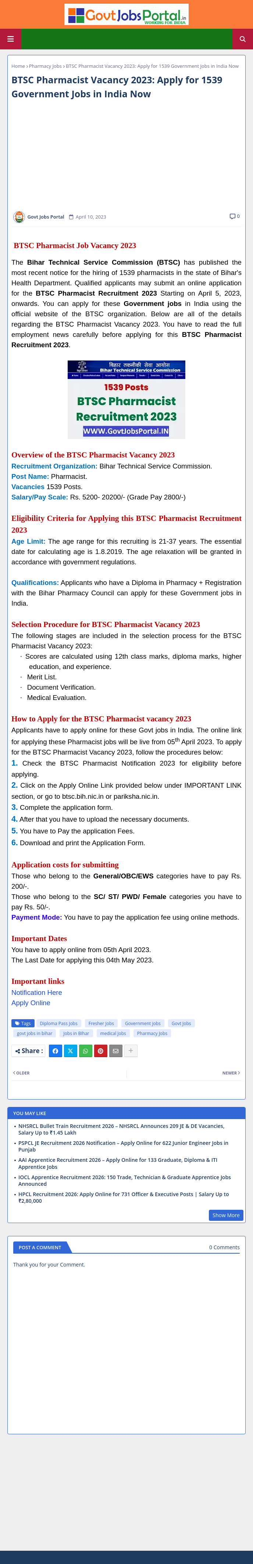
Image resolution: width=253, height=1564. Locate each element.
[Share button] (131, 1051)
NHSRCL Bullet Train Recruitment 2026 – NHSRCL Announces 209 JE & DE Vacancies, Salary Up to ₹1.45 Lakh (121, 1129)
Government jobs (143, 1023)
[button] (242, 39)
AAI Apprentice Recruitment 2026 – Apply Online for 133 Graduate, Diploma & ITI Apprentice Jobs (117, 1163)
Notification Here (36, 992)
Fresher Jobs (101, 1023)
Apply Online (30, 1003)
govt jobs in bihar (34, 1033)
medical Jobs (113, 1033)
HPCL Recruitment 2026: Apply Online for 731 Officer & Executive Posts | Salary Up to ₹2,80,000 (123, 1197)
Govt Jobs (181, 1023)
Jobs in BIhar (76, 1033)
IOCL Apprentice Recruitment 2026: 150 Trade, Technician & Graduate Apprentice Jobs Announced (124, 1180)
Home (18, 66)
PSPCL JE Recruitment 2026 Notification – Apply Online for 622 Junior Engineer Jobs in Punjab (123, 1146)
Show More (226, 1215)
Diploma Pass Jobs (59, 1023)
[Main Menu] (10, 39)
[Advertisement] (126, 156)
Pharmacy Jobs (45, 66)
